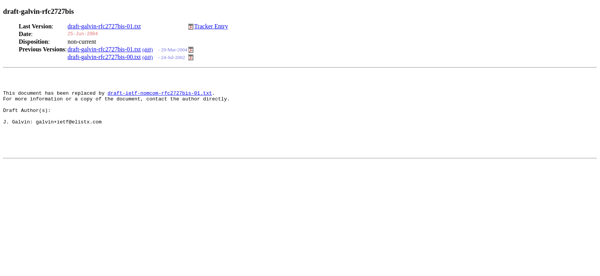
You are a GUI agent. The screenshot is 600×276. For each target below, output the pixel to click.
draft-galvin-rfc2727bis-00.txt (104, 57)
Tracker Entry (211, 26)
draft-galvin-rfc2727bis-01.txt (104, 26)
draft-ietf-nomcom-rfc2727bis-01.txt (160, 96)
